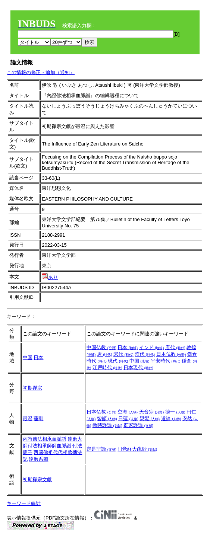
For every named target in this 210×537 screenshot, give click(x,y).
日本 (38, 357)
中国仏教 (101, 347)
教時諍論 (107, 425)
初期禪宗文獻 (37, 479)
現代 (118, 361)
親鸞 (150, 418)
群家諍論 (138, 425)
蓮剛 (38, 418)
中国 (27, 357)
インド (151, 347)
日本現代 (138, 367)
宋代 (123, 354)
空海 (127, 412)
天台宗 (151, 412)
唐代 (175, 347)
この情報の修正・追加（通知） (41, 72)
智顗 (107, 418)
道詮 (171, 418)
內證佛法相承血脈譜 (44, 439)
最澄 (27, 418)
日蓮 (128, 418)
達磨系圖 (38, 459)
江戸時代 (107, 367)
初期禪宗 (32, 388)
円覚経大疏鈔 (137, 449)
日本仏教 (171, 354)
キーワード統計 (24, 503)
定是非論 (101, 449)
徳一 (175, 412)
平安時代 (166, 361)
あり (50, 277)
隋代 (145, 354)
